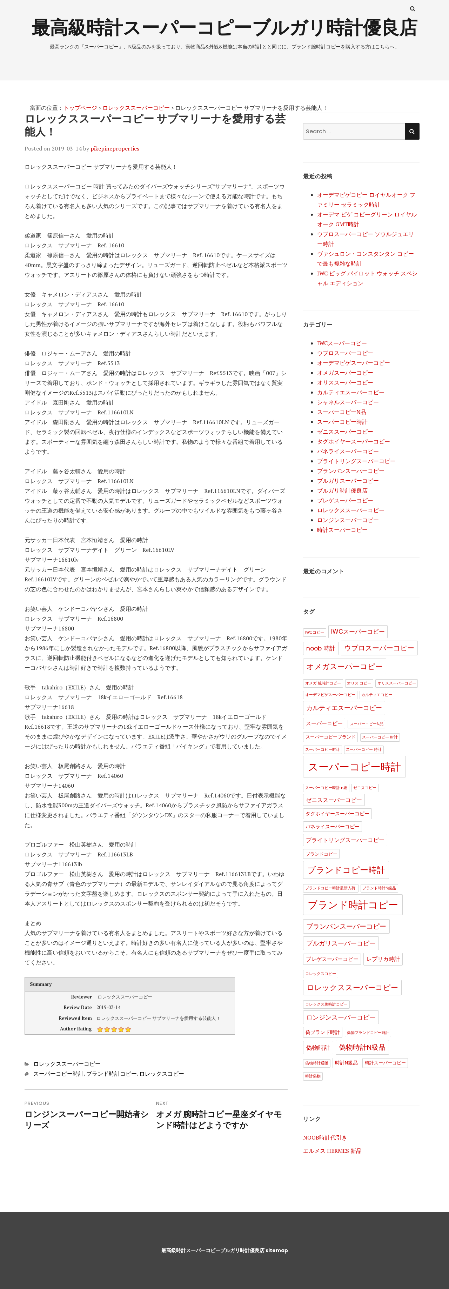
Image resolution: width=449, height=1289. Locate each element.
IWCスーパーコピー (342, 343)
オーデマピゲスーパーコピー (353, 363)
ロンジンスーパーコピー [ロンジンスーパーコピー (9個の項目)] (341, 1017)
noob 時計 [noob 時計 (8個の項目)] (320, 648)
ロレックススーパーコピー (136, 108)
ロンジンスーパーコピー (348, 520)
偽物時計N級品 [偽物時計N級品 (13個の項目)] (362, 1047)
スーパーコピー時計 (58, 1074)
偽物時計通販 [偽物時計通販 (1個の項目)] (316, 1063)
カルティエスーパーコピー (350, 392)
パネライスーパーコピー (348, 451)
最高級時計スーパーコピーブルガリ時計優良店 (224, 28)
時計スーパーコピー (342, 530)
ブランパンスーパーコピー (350, 471)
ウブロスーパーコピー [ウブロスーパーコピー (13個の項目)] (379, 648)
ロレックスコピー (161, 1074)
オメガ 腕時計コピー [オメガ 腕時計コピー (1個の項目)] (323, 683)
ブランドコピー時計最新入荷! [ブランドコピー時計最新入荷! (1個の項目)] (330, 888)
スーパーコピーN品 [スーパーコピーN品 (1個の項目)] (366, 724)
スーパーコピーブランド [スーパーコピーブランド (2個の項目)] (331, 737)
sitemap (277, 1250)
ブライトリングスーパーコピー (356, 461)
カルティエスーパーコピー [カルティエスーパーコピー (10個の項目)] (344, 707)
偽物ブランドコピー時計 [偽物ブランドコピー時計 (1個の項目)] (368, 1032)
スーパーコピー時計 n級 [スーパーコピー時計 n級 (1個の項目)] (326, 787)
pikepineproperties (115, 148)
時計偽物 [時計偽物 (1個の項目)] (313, 1076)
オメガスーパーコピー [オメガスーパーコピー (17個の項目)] (345, 666)
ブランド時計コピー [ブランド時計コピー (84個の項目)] (353, 905)
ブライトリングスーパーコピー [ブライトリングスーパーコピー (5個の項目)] (345, 840)
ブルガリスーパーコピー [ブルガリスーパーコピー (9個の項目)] (341, 943)
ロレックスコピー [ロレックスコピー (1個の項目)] (320, 973)
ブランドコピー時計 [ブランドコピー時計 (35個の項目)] (346, 870)
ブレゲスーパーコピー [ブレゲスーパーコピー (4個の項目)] (332, 959)
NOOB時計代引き (325, 1137)
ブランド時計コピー (111, 1074)
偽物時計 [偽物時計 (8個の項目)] (318, 1047)
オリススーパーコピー (345, 382)
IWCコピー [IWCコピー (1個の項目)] (314, 632)
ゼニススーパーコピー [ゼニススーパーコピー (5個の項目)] (334, 800)
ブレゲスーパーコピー (345, 500)
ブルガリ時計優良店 (342, 490)
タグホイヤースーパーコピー (353, 441)
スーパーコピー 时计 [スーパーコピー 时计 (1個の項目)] (380, 737)
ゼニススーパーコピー (345, 431)
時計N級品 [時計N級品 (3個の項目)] (346, 1063)
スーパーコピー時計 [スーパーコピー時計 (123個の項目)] (354, 767)
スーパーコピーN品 (341, 412)
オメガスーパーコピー (345, 372)
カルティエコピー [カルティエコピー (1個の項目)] (376, 694)
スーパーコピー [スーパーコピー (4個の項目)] (324, 723)
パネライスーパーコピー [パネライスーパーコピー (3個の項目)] (333, 826)
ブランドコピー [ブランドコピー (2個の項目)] (321, 854)
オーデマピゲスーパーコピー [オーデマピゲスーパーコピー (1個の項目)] (330, 694)
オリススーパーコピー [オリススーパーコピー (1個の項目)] (396, 683)
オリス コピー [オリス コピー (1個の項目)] (359, 683)
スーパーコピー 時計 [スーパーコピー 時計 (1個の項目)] (364, 749)
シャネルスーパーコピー (348, 402)
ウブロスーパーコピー (345, 353)
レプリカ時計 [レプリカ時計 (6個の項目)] (383, 959)
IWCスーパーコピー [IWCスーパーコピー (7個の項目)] (358, 631)
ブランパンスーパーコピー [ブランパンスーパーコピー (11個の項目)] (346, 926)
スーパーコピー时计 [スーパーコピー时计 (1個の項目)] (322, 749)
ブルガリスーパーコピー (348, 481)
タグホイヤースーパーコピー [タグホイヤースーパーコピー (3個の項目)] (337, 813)
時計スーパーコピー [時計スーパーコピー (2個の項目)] (385, 1063)
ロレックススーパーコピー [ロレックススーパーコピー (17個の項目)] (352, 987)
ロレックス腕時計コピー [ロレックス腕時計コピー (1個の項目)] (326, 1004)
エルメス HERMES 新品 (332, 1151)
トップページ (80, 108)
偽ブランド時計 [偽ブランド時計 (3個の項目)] (323, 1032)
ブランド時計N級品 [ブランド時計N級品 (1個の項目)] (379, 888)
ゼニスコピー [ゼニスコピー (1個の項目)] (364, 787)
